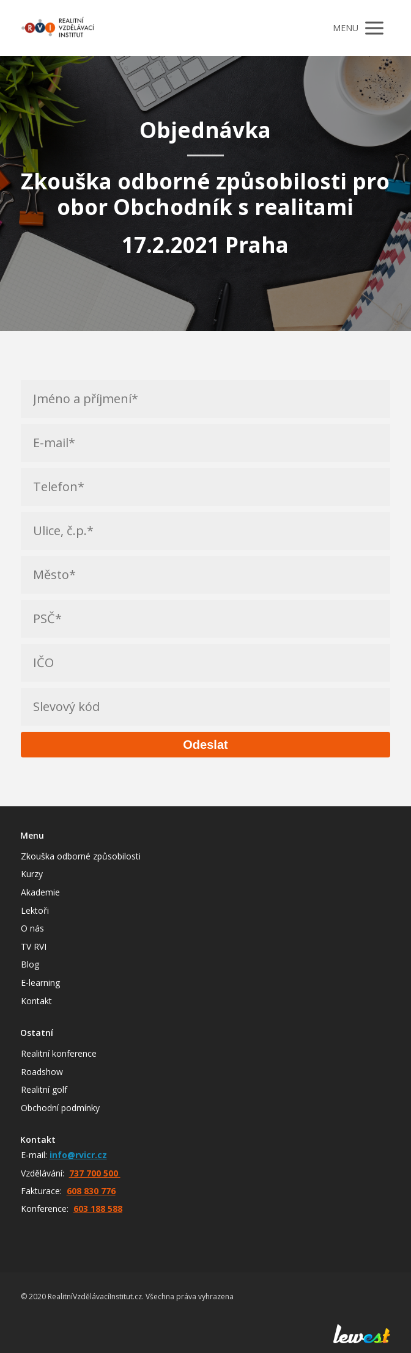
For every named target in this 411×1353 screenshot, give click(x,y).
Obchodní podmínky (60, 1108)
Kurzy (32, 874)
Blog (30, 964)
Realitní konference (59, 1053)
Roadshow (42, 1072)
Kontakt (36, 1001)
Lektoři (35, 910)
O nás (32, 928)
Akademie (40, 892)
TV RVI (33, 946)
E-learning (40, 982)
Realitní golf (44, 1089)
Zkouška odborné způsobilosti (81, 856)
